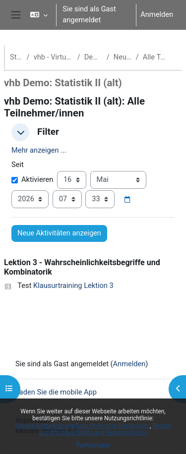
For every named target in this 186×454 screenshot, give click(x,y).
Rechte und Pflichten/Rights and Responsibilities (105, 429)
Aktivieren (32, 179)
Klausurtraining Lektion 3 (73, 285)
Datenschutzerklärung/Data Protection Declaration (82, 425)
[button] (39, 15)
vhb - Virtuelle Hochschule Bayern (53, 57)
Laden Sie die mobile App (56, 392)
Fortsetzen (93, 445)
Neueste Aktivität (123, 57)
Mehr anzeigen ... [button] (38, 150)
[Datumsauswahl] (127, 199)
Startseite (16, 57)
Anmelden (156, 14)
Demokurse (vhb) (93, 57)
